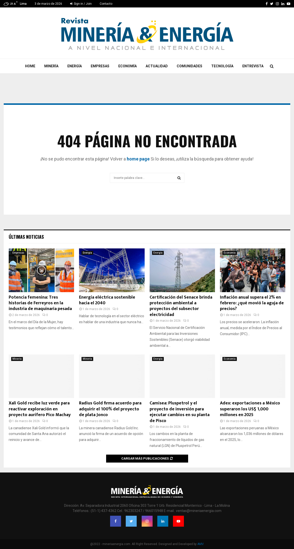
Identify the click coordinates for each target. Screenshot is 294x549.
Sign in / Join (81, 3)
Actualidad (157, 66)
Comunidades (189, 66)
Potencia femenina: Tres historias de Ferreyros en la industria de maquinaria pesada (40, 303)
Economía (127, 66)
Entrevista (252, 66)
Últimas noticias (26, 237)
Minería (51, 66)
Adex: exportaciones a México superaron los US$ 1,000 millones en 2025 (250, 409)
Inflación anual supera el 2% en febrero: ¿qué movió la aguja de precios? (252, 303)
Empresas (100, 66)
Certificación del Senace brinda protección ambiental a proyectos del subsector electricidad (181, 306)
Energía (74, 66)
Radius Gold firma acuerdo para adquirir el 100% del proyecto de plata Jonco (110, 409)
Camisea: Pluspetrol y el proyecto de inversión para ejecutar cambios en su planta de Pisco (180, 411)
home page (138, 158)
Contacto (106, 3)
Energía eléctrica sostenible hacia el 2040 (107, 300)
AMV (200, 544)
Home (30, 66)
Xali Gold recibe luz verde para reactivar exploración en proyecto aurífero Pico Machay (40, 409)
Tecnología (222, 66)
